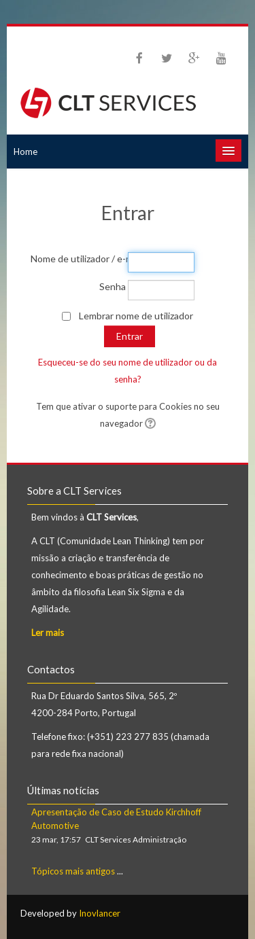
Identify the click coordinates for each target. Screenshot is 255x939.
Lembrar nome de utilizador (136, 315)
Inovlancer (99, 913)
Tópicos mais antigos (73, 871)
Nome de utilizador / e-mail (78, 258)
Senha (112, 286)
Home (25, 151)
